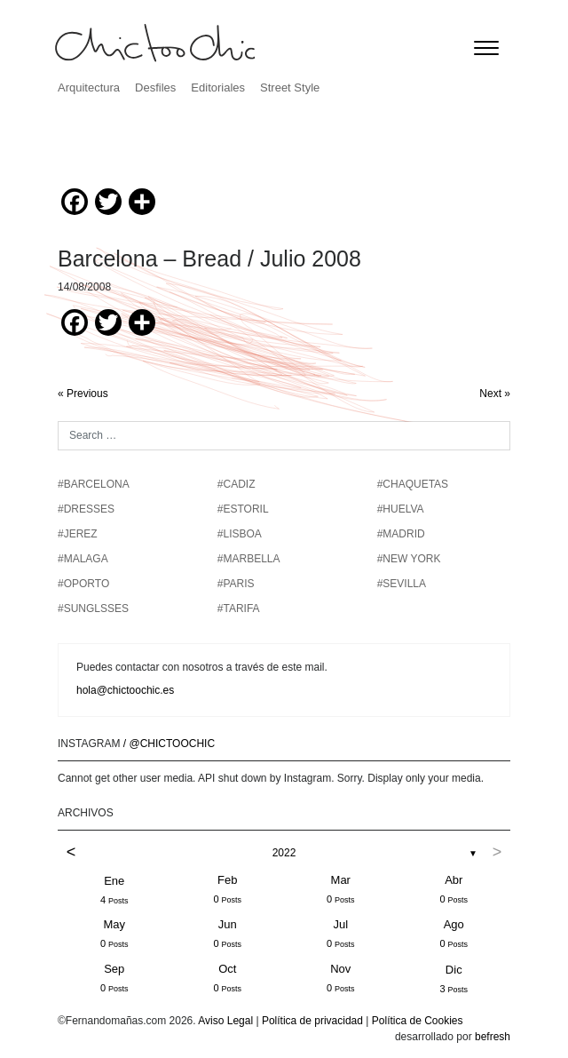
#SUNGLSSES (93, 608)
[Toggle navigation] (486, 48)
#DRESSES (86, 509)
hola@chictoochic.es (125, 690)
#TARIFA (238, 608)
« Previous (83, 393)
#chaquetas (412, 484)
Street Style (290, 87)
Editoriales (218, 87)
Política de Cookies (417, 1020)
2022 (284, 853)
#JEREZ (78, 534)
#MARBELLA (248, 559)
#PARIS (236, 583)
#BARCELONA (94, 484)
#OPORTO (83, 583)
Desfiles (155, 87)
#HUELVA (400, 509)
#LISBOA (239, 534)
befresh (492, 1036)
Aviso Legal (225, 1020)
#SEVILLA (401, 583)
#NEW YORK (409, 559)
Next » (494, 393)
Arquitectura (89, 87)
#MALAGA (83, 559)
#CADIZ (236, 484)
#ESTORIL (243, 509)
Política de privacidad (312, 1020)
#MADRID (401, 534)
